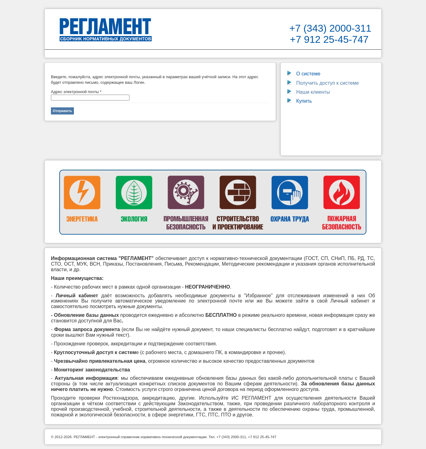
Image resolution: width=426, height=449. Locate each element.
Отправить (62, 111)
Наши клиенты (313, 92)
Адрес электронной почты (76, 91)
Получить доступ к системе (323, 83)
